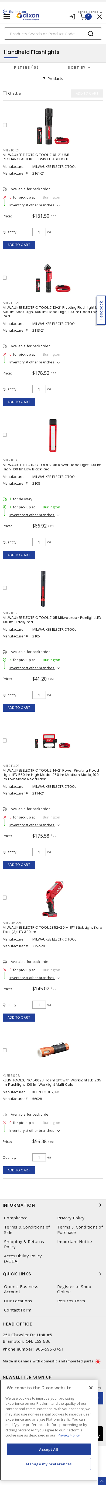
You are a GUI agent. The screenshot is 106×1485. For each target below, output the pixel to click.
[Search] (53, 33)
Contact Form (17, 1310)
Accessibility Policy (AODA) (23, 1258)
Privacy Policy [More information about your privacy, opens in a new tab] (69, 1435)
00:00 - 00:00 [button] (88, 12)
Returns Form (71, 1300)
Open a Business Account (21, 1289)
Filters (26, 67)
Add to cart (19, 244)
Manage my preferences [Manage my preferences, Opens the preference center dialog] (49, 1464)
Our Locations (18, 1300)
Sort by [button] (77, 67)
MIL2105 (10, 613)
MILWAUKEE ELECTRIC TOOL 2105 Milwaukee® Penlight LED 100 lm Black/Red (52, 619)
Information (53, 1205)
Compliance (16, 1217)
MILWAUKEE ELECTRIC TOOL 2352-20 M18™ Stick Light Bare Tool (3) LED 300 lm (52, 929)
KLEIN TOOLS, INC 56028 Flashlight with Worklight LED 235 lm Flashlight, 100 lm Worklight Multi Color (52, 1082)
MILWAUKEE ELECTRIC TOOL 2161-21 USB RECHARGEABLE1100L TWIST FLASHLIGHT (36, 156)
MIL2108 (10, 460)
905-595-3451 (50, 1349)
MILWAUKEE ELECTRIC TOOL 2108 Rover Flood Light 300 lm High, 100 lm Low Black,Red (52, 467)
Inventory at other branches (32, 205)
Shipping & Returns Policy (24, 1244)
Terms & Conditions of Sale (27, 1229)
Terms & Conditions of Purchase (80, 1229)
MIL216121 (11, 150)
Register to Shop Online (74, 1289)
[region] (49, 1430)
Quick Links (53, 1274)
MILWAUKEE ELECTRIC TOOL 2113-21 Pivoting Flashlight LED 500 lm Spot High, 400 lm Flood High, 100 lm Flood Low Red (52, 311)
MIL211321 (11, 303)
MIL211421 (11, 766)
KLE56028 (11, 1075)
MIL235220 (13, 923)
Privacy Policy (71, 1217)
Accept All (48, 1449)
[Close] (91, 1388)
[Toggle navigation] (7, 16)
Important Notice (74, 1241)
